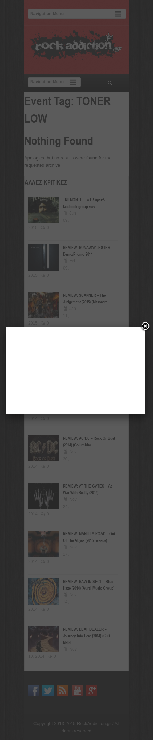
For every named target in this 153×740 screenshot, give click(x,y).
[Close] (145, 326)
